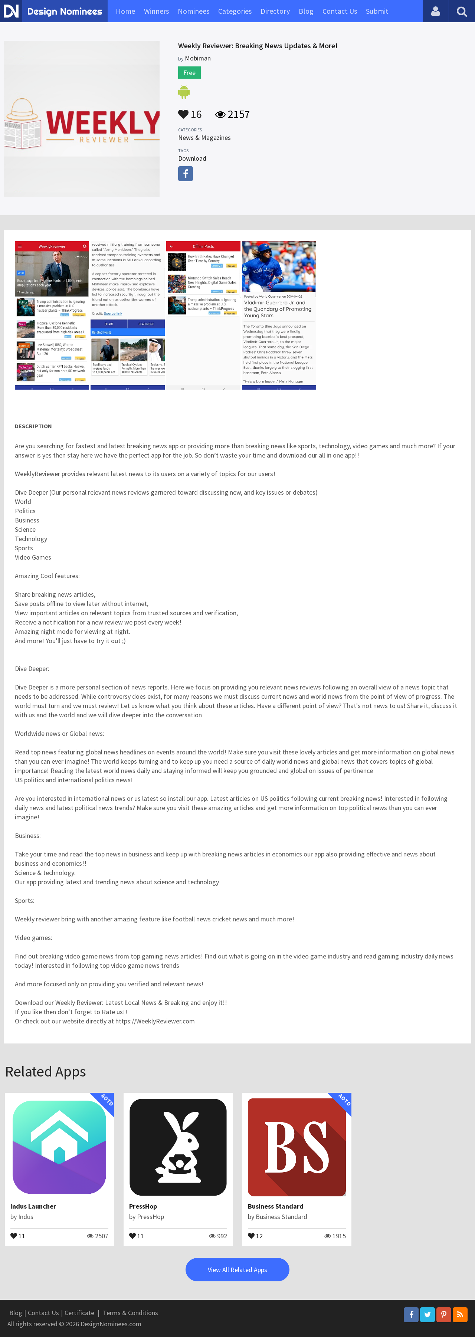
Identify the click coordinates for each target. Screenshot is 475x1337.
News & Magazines (204, 137)
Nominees (193, 11)
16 (190, 110)
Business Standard (276, 1206)
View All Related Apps (237, 1269)
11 (17, 1235)
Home (125, 11)
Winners (156, 11)
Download (192, 158)
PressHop (143, 1206)
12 (255, 1235)
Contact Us (339, 11)
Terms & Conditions (130, 1312)
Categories (235, 11)
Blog (306, 11)
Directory (275, 11)
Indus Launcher (33, 1206)
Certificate (79, 1312)
